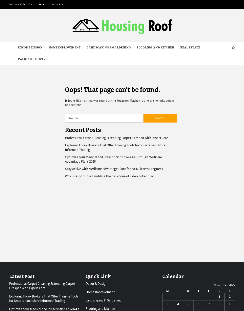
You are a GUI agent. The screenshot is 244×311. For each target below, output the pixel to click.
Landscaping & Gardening (109, 47)
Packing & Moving (33, 59)
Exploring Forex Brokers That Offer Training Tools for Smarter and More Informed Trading (115, 147)
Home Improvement (65, 47)
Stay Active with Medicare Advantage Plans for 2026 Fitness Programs (114, 169)
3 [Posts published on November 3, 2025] (167, 304)
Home (42, 4)
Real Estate (190, 47)
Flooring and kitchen (155, 47)
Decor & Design (30, 47)
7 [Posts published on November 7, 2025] (209, 304)
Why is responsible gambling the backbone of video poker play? (110, 176)
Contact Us (57, 4)
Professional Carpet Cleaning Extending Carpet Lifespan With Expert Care (116, 138)
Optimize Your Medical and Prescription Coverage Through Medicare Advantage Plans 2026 (113, 159)
